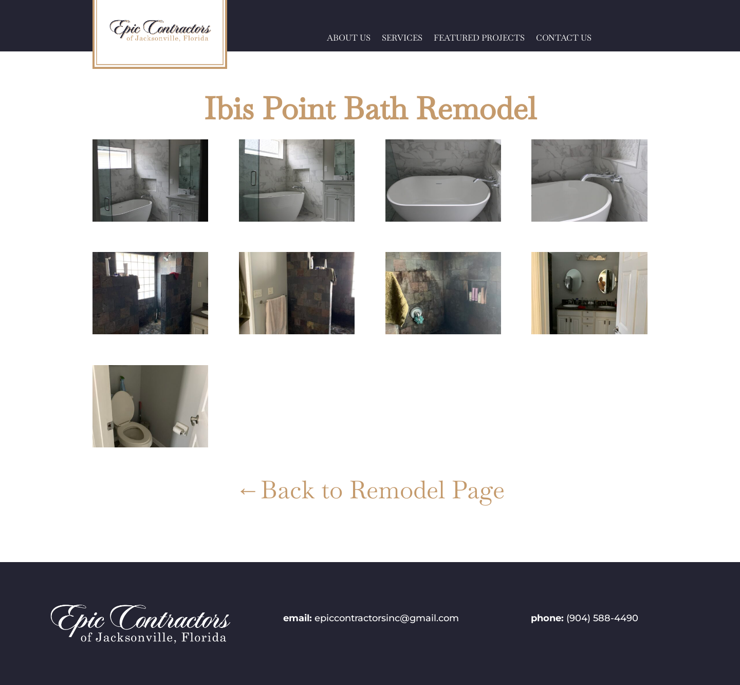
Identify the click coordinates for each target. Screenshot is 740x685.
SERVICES (402, 38)
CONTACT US (563, 38)
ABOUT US (349, 38)
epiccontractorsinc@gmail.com (386, 618)
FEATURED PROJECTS (479, 38)
